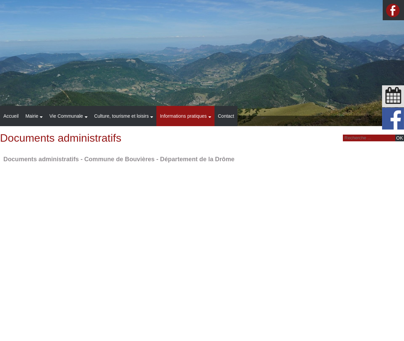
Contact (226, 116)
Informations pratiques (183, 116)
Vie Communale (66, 116)
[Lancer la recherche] (399, 138)
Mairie (31, 116)
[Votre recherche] (368, 138)
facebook (393, 10)
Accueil (11, 116)
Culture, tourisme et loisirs (121, 116)
